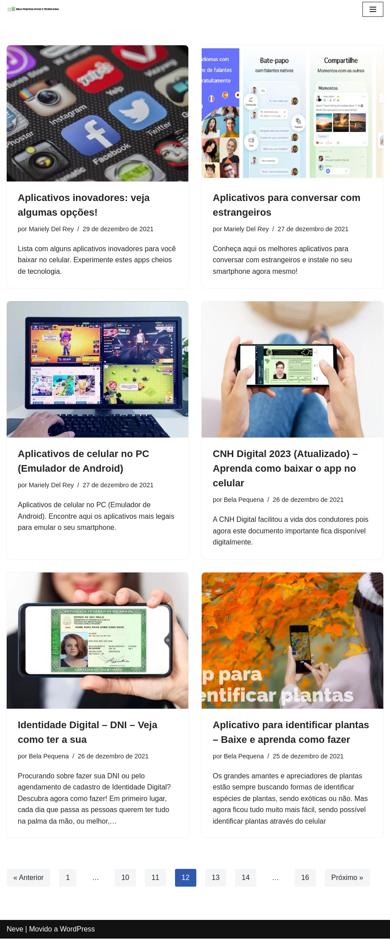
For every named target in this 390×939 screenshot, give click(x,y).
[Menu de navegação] (372, 9)
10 (125, 878)
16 (305, 878)
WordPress (77, 929)
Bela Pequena (244, 499)
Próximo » (347, 878)
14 (246, 878)
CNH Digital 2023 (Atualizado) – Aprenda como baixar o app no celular (285, 468)
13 (216, 878)
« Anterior (28, 878)
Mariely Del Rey (51, 229)
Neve (15, 929)
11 (155, 878)
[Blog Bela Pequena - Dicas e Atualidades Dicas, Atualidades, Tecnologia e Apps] (33, 9)
